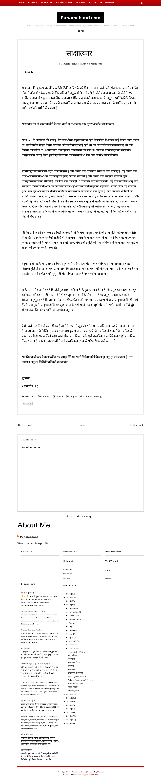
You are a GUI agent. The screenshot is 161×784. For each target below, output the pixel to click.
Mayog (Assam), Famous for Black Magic (39, 717)
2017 (68, 713)
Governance (46, 3)
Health (92, 3)
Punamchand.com (80, 18)
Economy (32, 3)
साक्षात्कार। (80, 54)
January (72, 649)
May (71, 635)
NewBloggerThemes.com (88, 776)
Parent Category (64, 3)
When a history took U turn (80, 681)
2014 (68, 724)
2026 (68, 595)
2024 (68, 602)
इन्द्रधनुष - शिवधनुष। (76, 674)
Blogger (88, 518)
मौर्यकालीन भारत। (27, 736)
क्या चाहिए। (72, 656)
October (73, 617)
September (74, 620)
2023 (68, 606)
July (71, 628)
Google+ (75, 397)
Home (21, 3)
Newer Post (26, 426)
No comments (96, 64)
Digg (104, 397)
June (71, 631)
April (71, 639)
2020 (68, 703)
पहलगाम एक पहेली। (28, 702)
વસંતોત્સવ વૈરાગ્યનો (76, 653)
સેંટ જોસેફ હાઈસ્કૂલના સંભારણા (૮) (35, 665)
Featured (80, 3)
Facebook (45, 397)
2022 (68, 695)
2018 (68, 710)
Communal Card (75, 685)
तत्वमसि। (71, 667)
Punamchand (30, 538)
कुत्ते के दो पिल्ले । (27, 751)
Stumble (90, 397)
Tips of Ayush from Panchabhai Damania (40, 683)
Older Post (136, 426)
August (72, 624)
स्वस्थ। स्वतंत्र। (73, 688)
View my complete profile (35, 544)
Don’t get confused (77, 678)
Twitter (60, 397)
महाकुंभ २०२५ (26, 649)
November (74, 613)
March (72, 642)
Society (66, 579)
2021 (68, 699)
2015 (68, 721)
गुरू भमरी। (72, 660)
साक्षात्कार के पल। (74, 663)
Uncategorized (107, 3)
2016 (68, 717)
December (74, 609)
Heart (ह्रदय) (73, 692)
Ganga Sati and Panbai (31, 631)
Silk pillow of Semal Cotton (33, 612)
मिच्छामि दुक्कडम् (27, 594)
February (73, 646)
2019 (68, 706)
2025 (68, 598)
